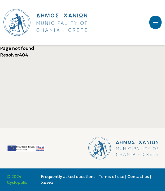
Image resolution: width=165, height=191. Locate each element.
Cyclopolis (17, 182)
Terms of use (111, 176)
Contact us (138, 176)
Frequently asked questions (68, 176)
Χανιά (47, 182)
